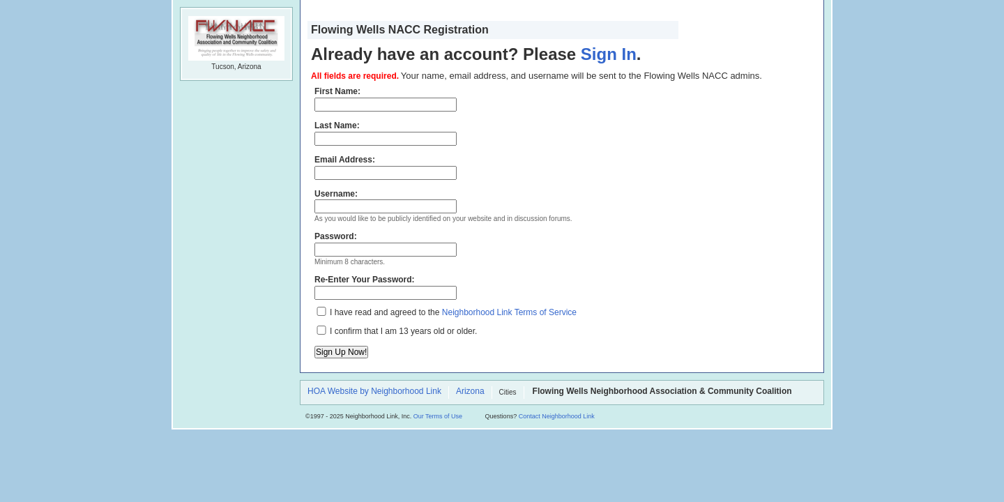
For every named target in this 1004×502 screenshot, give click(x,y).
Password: (385, 244)
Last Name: (385, 133)
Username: (385, 201)
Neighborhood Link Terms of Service (509, 312)
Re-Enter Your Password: (385, 287)
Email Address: (385, 167)
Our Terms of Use (437, 416)
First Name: (385, 99)
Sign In (609, 54)
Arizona (470, 392)
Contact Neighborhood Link (557, 416)
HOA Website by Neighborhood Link (374, 392)
